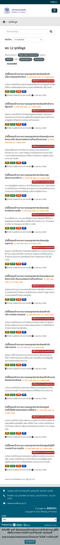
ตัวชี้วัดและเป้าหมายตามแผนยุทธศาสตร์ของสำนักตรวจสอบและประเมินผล (30, 378)
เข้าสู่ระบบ (53, 2)
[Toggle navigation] (54, 10)
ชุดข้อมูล (13, 22)
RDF (24, 91)
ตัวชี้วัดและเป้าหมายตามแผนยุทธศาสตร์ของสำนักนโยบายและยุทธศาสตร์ (27, 75)
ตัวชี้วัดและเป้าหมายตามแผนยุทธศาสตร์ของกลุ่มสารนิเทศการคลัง (27, 209)
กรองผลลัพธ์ (12, 64)
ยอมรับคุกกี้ (30, 541)
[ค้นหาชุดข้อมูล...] (26, 31)
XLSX (12, 91)
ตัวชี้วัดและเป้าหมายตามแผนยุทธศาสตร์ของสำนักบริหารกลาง (27, 346)
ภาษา (4, 516)
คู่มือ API (32, 479)
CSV (7, 91)
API (24, 479)
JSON (18, 91)
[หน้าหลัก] (4, 22)
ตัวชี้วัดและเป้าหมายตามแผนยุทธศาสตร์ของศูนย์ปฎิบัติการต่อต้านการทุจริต (30, 447)
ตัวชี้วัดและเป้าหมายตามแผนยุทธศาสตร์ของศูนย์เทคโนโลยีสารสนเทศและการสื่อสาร (27, 408)
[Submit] (51, 31)
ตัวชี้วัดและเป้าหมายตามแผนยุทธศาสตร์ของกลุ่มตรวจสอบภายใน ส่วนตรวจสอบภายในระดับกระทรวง (29, 138)
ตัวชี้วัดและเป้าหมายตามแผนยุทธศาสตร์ (43, 81)
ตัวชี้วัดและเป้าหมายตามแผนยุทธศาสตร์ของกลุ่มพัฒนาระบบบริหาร (27, 176)
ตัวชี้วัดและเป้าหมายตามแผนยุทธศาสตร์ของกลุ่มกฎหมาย (27, 242)
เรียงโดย (8, 39)
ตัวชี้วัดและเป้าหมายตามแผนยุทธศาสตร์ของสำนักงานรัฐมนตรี (29, 105)
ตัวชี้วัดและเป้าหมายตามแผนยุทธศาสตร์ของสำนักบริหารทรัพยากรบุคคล (27, 313)
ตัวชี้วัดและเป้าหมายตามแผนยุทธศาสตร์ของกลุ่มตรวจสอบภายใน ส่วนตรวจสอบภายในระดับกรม (29, 277)
